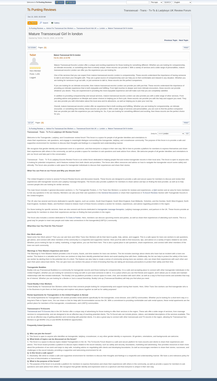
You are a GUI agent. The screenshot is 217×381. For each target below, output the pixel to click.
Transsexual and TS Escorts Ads (40, 311)
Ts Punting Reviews (41, 9)
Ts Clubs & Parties (73, 218)
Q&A (155, 190)
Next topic (183, 40)
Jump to (154, 134)
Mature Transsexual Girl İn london (67, 55)
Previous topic (170, 40)
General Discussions (109, 193)
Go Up (30, 123)
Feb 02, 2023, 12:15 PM (62, 58)
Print (186, 47)
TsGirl (33, 55)
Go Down (32, 47)
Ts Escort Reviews (150, 193)
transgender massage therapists (111, 209)
